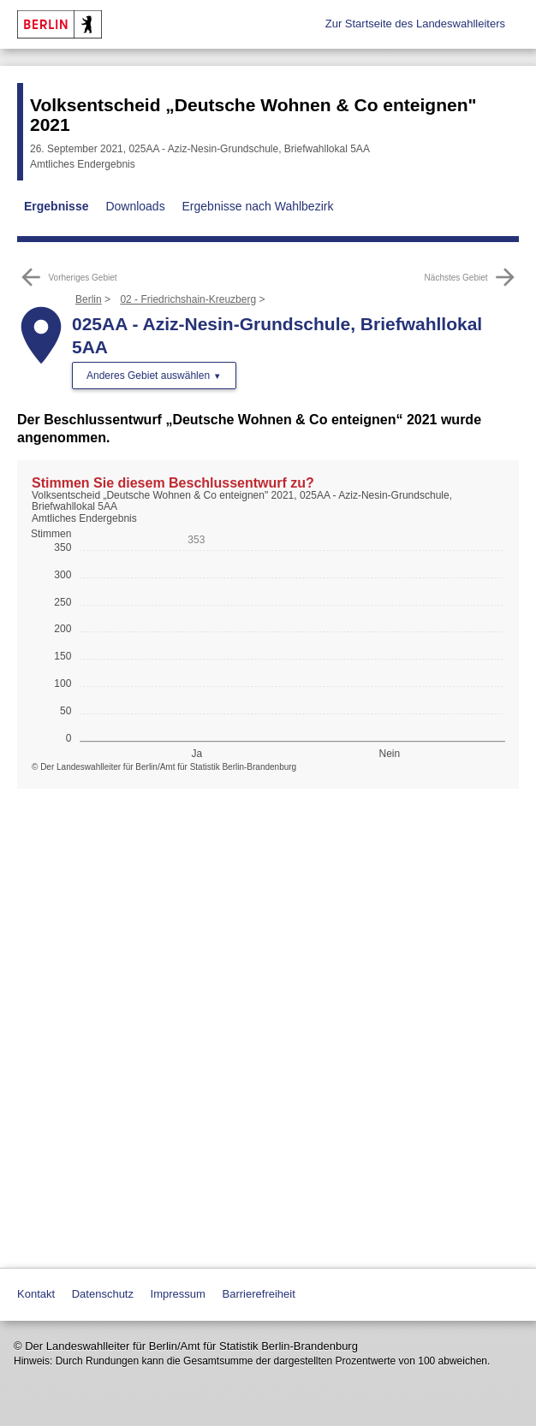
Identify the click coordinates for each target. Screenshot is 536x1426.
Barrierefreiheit (259, 1293)
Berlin (88, 299)
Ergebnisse (56, 206)
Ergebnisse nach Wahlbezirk (258, 206)
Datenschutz (103, 1293)
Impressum (178, 1293)
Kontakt (36, 1293)
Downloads (134, 206)
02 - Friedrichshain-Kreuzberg (188, 299)
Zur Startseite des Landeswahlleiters (415, 23)
